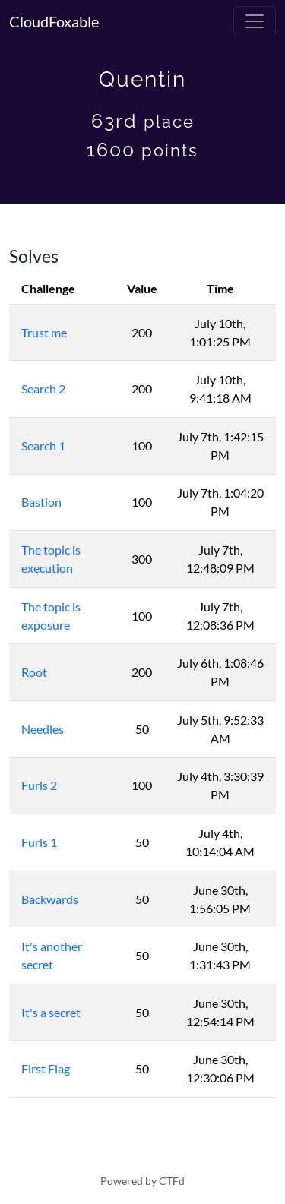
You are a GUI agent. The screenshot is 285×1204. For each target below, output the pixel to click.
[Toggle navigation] (254, 21)
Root (34, 672)
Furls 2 (39, 785)
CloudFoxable (54, 21)
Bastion (41, 502)
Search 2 (43, 388)
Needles (42, 729)
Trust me (44, 332)
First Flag (45, 1068)
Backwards (49, 899)
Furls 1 (39, 842)
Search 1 (43, 445)
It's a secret (51, 1012)
